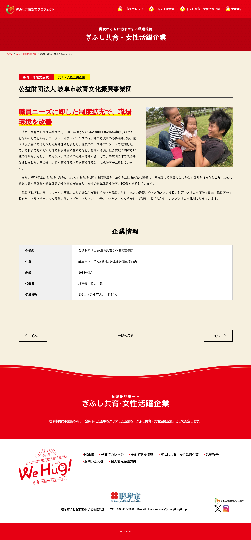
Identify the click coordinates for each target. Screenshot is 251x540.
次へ (219, 336)
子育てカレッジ (133, 9)
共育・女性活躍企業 (26, 54)
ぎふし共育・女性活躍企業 (203, 9)
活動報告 (237, 9)
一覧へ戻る (125, 336)
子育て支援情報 (164, 9)
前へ (31, 336)
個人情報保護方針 (123, 461)
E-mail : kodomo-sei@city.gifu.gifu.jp (162, 509)
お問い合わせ (93, 461)
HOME (9, 54)
